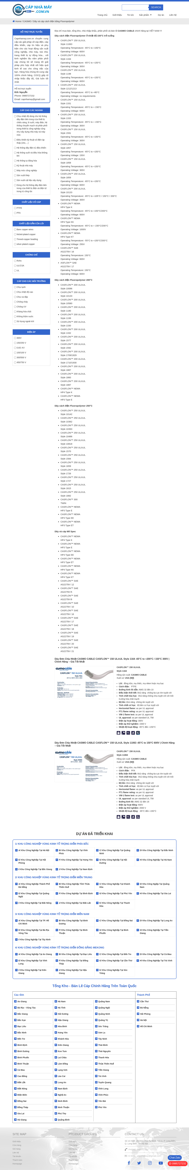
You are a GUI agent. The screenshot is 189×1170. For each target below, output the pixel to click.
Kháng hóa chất (22, 311)
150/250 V (20, 343)
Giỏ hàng (17, 1149)
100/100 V (20, 352)
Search (156, 7)
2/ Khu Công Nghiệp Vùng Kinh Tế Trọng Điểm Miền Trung (53, 877)
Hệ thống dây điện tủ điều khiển (30, 148)
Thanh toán (17, 1160)
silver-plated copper (24, 244)
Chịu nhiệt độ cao (23, 292)
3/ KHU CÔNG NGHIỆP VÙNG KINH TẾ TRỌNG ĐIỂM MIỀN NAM (52, 914)
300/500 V (20, 357)
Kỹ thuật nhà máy (23, 165)
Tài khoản (17, 1156)
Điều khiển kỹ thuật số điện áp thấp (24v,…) (29, 141)
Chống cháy (21, 302)
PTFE (18, 208)
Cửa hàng (17, 1145)
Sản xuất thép (22, 175)
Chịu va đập (21, 297)
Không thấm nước (23, 316)
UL (16, 270)
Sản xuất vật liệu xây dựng (27, 180)
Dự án (161, 15)
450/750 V (20, 362)
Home (18, 21)
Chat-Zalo (174, 1157)
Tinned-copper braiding (26, 239)
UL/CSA (19, 265)
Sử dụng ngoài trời (24, 321)
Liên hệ (172, 15)
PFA (17, 213)
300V (18, 338)
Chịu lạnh (20, 287)
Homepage (17, 1164)
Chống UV (20, 306)
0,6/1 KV (19, 348)
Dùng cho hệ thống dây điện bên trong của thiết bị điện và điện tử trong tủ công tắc (30, 188)
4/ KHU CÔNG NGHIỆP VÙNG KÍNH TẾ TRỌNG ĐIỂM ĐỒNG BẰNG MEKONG (59, 947)
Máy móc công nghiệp (25, 170)
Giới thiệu (117, 15)
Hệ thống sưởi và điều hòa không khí (30, 154)
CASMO (27, 21)
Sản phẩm (144, 15)
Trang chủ (102, 15)
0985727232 (177, 1163)
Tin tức (130, 15)
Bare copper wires (23, 229)
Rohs (18, 261)
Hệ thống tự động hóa (25, 160)
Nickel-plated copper (25, 234)
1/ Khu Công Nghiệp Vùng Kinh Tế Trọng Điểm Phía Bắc (52, 843)
